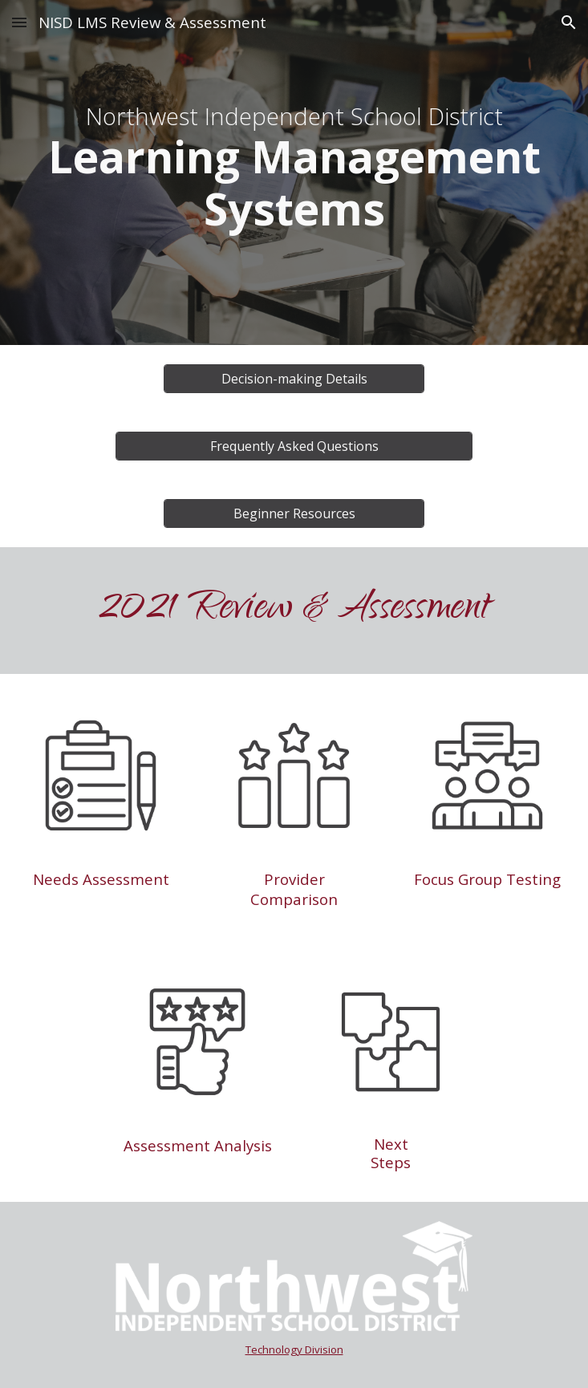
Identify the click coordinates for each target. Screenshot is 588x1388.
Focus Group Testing (487, 879)
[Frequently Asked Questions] (294, 446)
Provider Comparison (294, 889)
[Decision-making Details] (294, 378)
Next (391, 1144)
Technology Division (294, 1349)
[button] (19, 22)
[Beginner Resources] (294, 513)
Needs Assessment (101, 879)
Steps (391, 1162)
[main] (294, 172)
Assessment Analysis (198, 1145)
